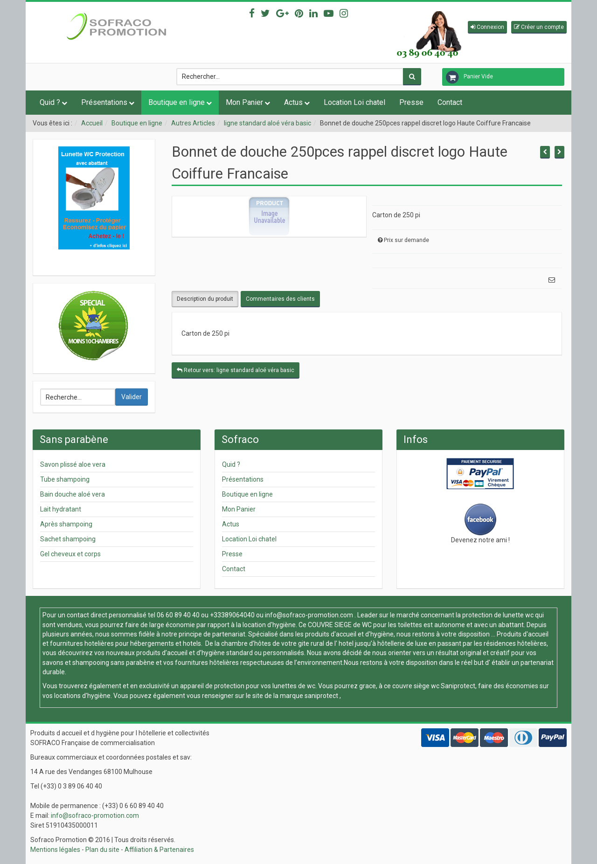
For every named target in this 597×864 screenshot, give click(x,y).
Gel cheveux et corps (70, 554)
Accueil (92, 123)
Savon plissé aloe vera (72, 464)
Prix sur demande (406, 240)
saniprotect (321, 695)
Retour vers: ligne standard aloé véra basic (235, 370)
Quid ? (50, 102)
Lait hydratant (60, 509)
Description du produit (205, 299)
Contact (449, 102)
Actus (293, 102)
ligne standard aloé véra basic (267, 123)
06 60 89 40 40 (178, 615)
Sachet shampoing (68, 539)
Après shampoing (66, 524)
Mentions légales (55, 849)
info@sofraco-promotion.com (309, 615)
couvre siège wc (416, 686)
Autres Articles (193, 123)
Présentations (104, 102)
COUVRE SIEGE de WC (340, 625)
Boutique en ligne (176, 102)
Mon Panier (244, 102)
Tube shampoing (65, 479)
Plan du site (102, 849)
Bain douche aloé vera (72, 494)
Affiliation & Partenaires (159, 849)
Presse (411, 102)
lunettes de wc (293, 686)
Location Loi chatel (354, 102)
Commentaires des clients (280, 299)
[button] (487, 27)
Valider (131, 397)
